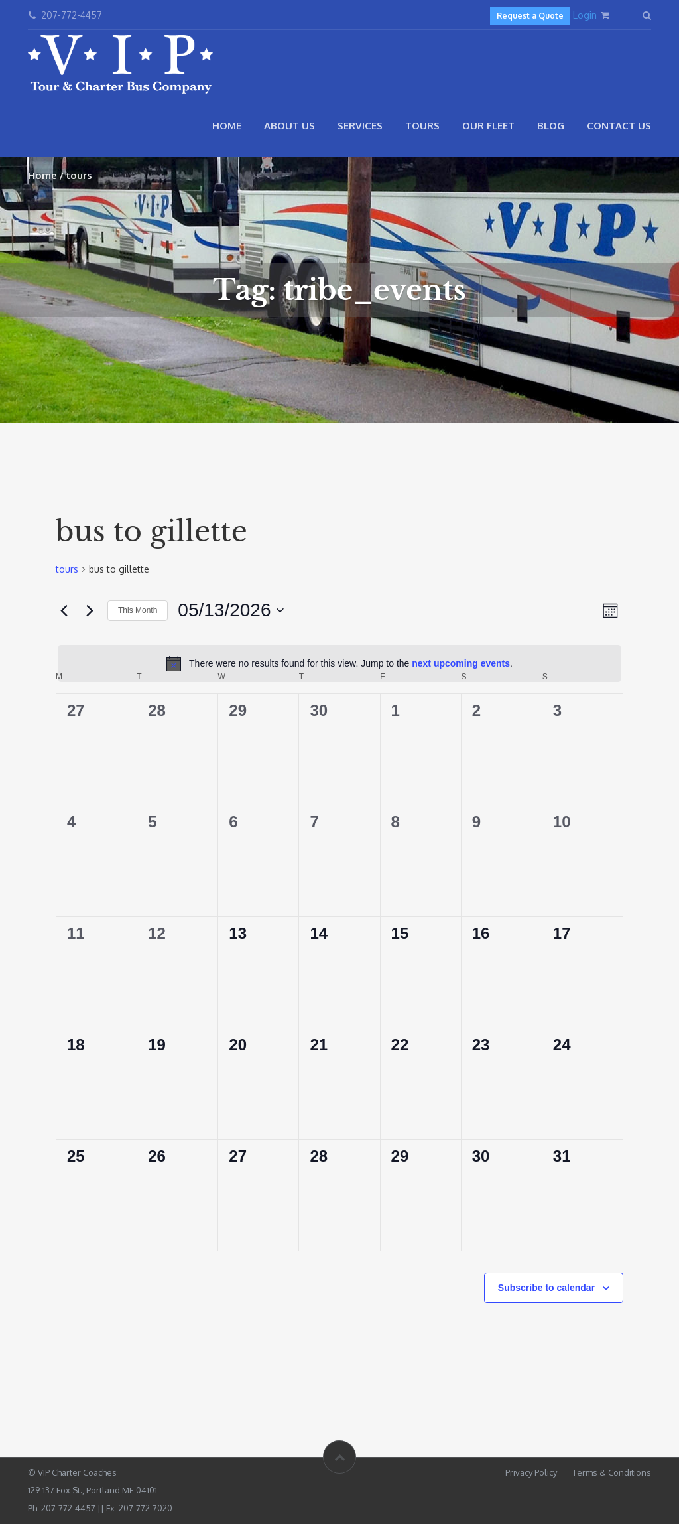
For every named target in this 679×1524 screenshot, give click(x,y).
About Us (289, 125)
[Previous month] (64, 610)
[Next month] (89, 610)
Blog (550, 125)
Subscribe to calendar (546, 1287)
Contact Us (619, 125)
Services (360, 125)
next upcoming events (461, 663)
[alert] (339, 663)
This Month (137, 610)
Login (585, 15)
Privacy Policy (531, 1472)
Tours (422, 125)
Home (226, 125)
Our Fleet (488, 125)
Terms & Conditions (611, 1472)
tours (67, 569)
